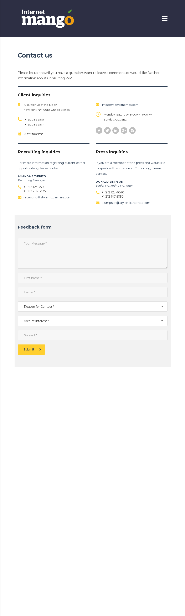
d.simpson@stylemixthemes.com (126, 203)
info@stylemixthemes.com (120, 104)
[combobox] (93, 306)
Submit (32, 349)
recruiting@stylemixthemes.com (47, 197)
